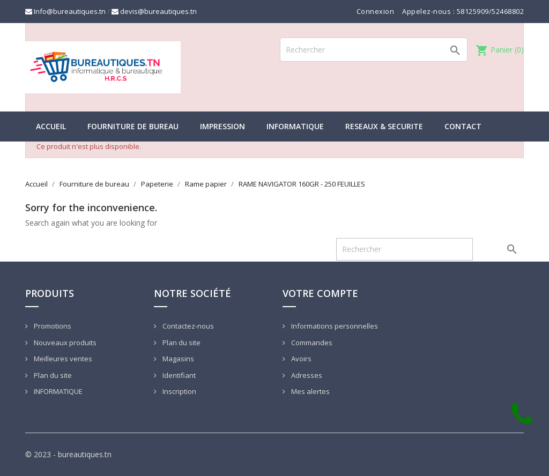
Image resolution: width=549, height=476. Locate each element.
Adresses (306, 375)
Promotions (51, 326)
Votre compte (320, 293)
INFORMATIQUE (295, 126)
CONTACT (462, 126)
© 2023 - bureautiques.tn (68, 454)
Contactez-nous (187, 326)
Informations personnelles (334, 326)
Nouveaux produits (64, 342)
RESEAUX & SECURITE (384, 126)
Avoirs (300, 358)
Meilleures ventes (62, 358)
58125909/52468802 (490, 11)
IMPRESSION (222, 126)
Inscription (178, 391)
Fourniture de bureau (133, 126)
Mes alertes (310, 391)
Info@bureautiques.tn (65, 11)
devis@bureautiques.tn (154, 11)
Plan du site (52, 375)
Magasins (177, 358)
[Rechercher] (374, 50)
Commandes (311, 342)
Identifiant (178, 375)
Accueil (51, 126)
